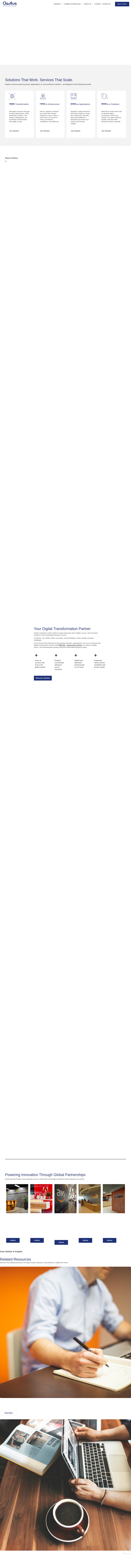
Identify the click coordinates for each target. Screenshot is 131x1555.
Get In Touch (122, 4)
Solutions (58, 4)
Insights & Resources (73, 4)
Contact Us (106, 4)
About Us (88, 4)
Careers (98, 4)
